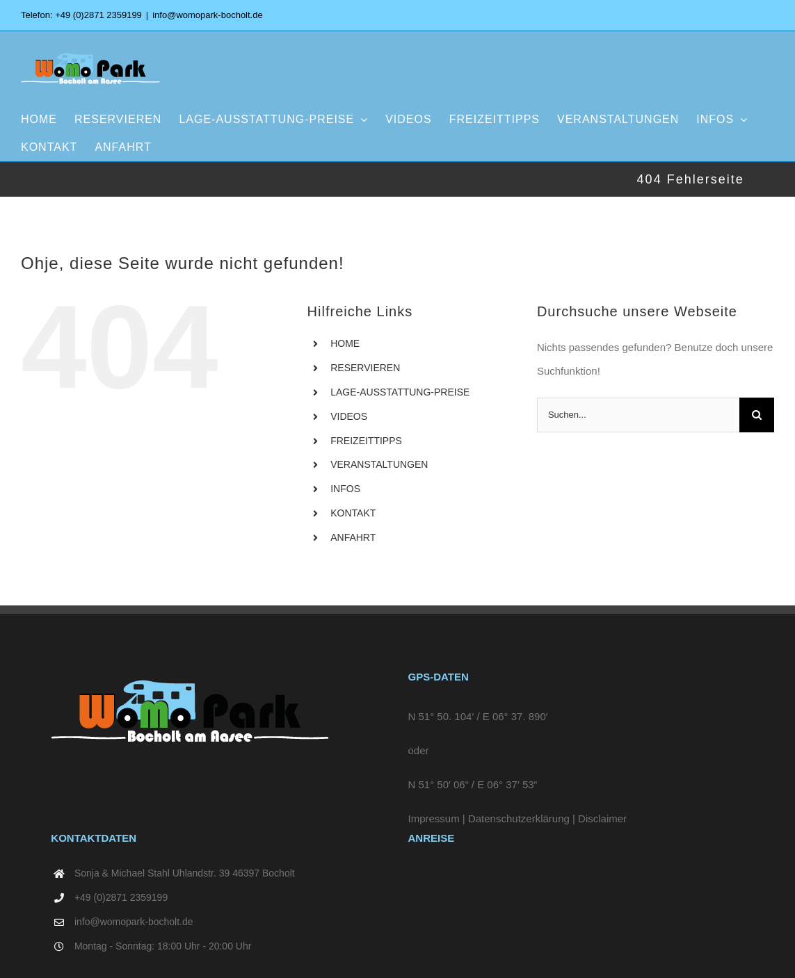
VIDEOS (348, 416)
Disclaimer (602, 818)
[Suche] (756, 415)
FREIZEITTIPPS (366, 440)
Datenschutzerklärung (519, 818)
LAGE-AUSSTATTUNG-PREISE (399, 392)
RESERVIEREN (365, 367)
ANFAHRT (353, 537)
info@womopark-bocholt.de (207, 15)
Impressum (434, 818)
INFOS (345, 488)
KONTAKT (353, 513)
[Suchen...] (638, 415)
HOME (345, 343)
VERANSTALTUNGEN (379, 464)
